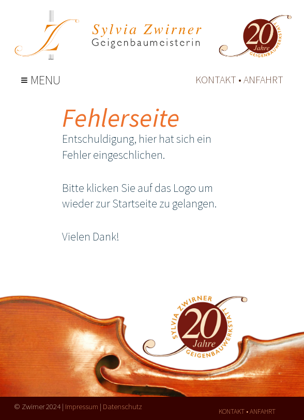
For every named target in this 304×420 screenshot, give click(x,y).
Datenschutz (122, 406)
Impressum (81, 406)
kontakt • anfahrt (239, 79)
